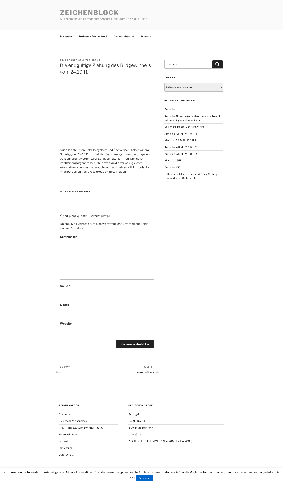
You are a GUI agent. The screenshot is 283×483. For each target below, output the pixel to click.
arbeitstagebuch (78, 191)
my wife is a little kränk (141, 427)
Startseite (66, 36)
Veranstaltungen (124, 36)
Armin (167, 109)
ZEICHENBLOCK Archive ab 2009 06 (81, 427)
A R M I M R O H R (186, 133)
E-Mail (65, 305)
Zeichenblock (89, 13)
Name (65, 286)
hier (132, 478)
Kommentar (69, 237)
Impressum (65, 447)
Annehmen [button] (145, 478)
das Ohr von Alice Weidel (190, 126)
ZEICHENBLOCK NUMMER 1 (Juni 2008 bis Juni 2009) (160, 441)
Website (66, 323)
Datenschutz (66, 454)
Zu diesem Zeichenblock (93, 36)
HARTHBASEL (136, 420)
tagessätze (134, 434)
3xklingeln (134, 414)
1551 (178, 160)
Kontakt (146, 36)
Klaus (96, 60)
